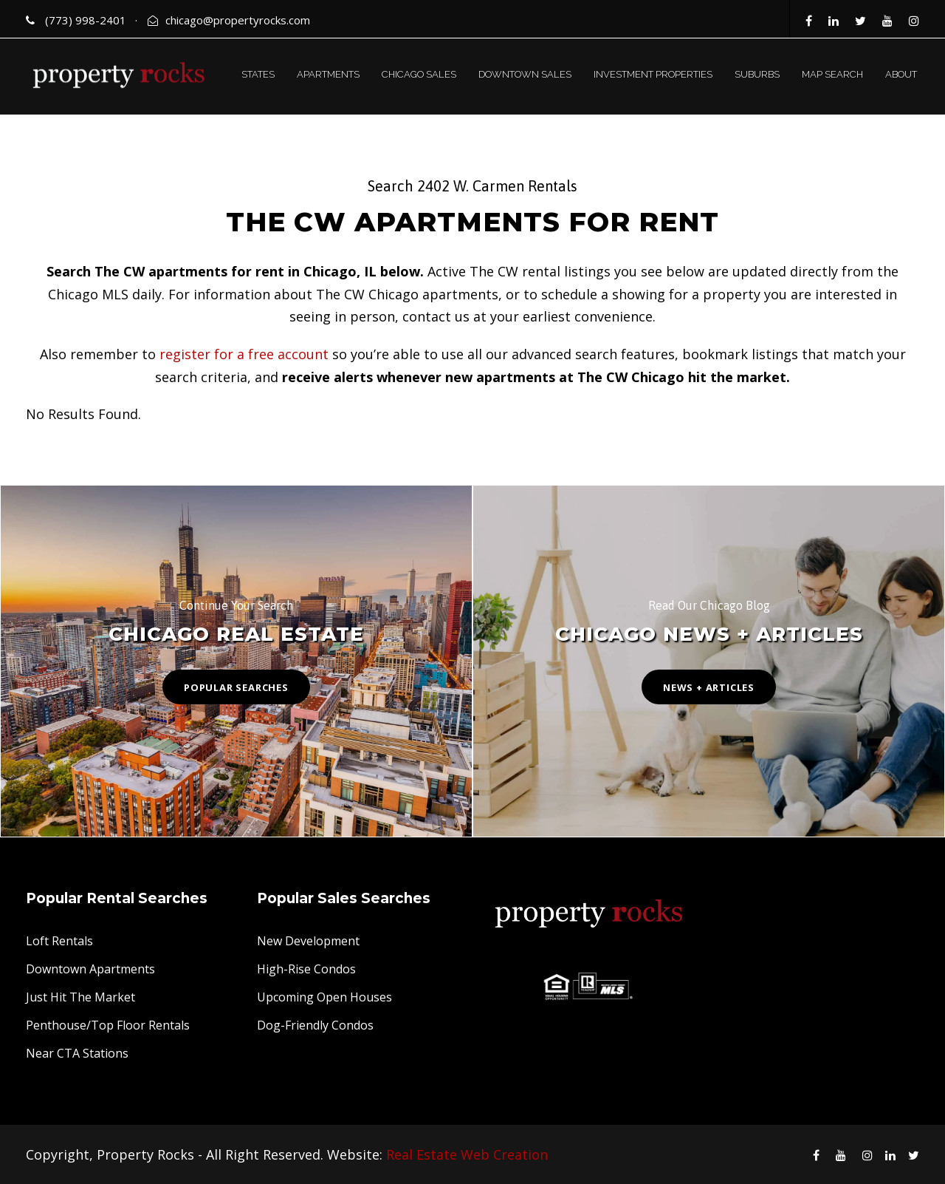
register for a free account (244, 354)
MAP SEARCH (832, 74)
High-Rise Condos (306, 969)
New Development (308, 941)
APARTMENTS (328, 74)
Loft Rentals (59, 941)
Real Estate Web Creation (467, 1154)
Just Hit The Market (80, 997)
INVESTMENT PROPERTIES (653, 74)
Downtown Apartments (90, 969)
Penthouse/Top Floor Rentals (108, 1025)
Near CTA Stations (77, 1053)
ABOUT (901, 74)
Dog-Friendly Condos (315, 1025)
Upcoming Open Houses (324, 997)
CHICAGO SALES (419, 74)
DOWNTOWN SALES (524, 74)
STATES (258, 74)
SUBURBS (757, 74)
